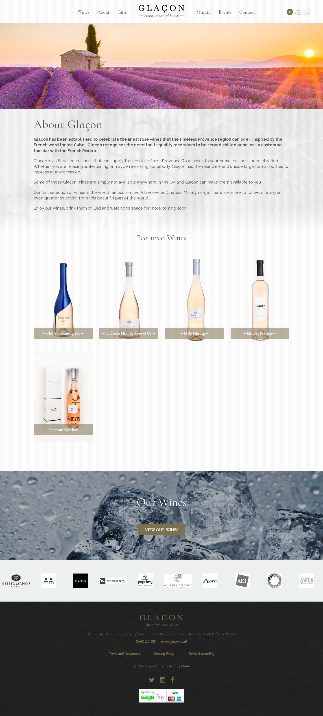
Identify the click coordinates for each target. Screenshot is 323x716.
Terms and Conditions (124, 653)
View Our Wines (161, 529)
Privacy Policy (164, 653)
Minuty (203, 12)
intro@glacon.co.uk (174, 641)
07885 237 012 (145, 641)
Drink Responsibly (201, 653)
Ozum (185, 665)
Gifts (122, 12)
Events (225, 12)
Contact (247, 12)
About (103, 12)
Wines (83, 12)
